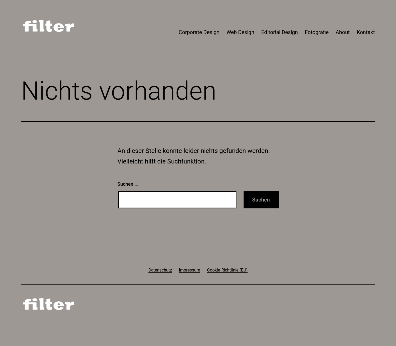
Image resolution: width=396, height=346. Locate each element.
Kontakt (366, 32)
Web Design (240, 32)
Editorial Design (279, 32)
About (343, 32)
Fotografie (317, 32)
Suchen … (128, 184)
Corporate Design (199, 32)
